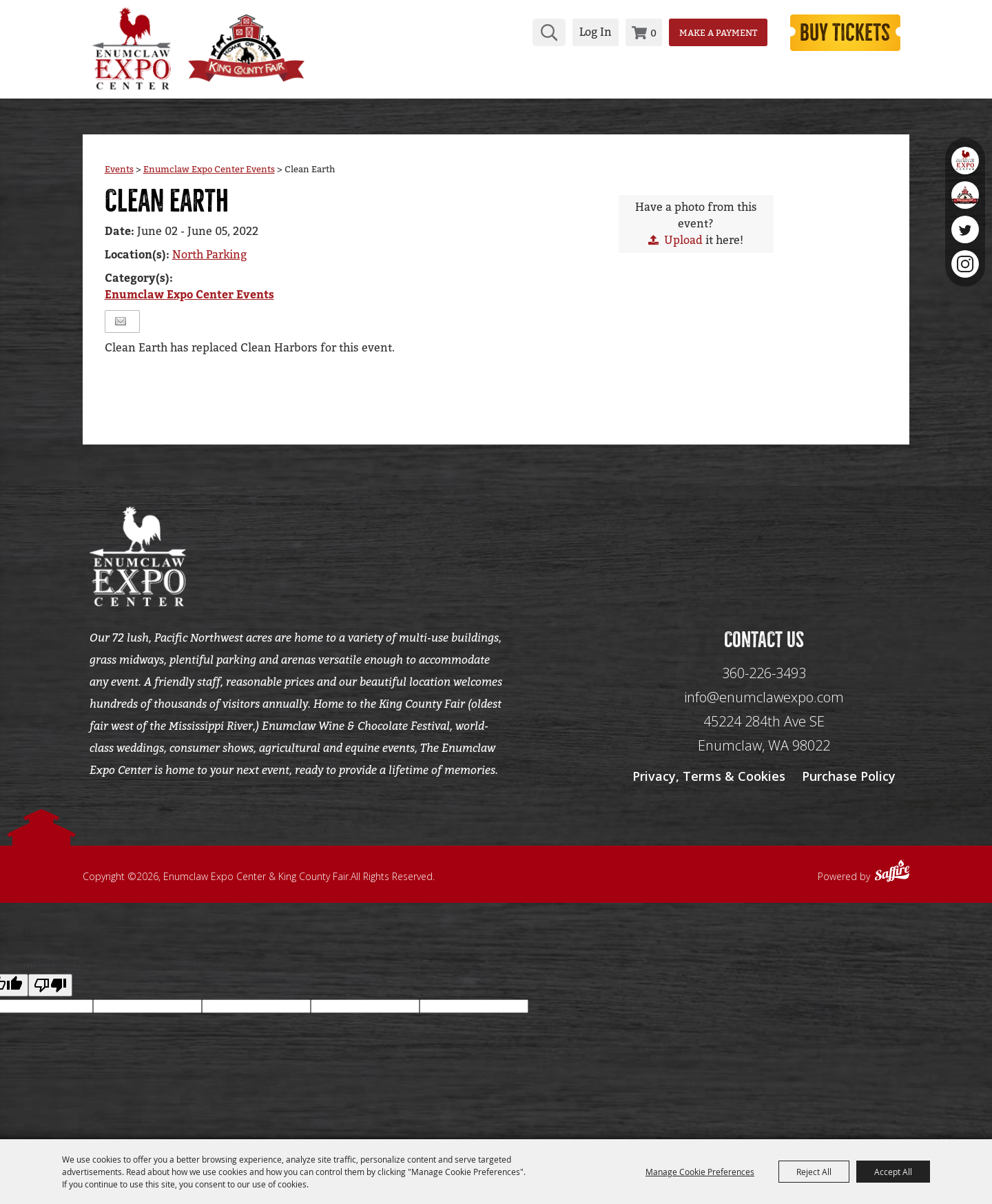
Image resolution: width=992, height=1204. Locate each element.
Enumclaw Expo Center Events (209, 172)
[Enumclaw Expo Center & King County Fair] (131, 47)
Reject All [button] (813, 1171)
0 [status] (640, 32)
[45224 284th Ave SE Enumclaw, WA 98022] (764, 744)
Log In (582, 31)
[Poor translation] (50, 996)
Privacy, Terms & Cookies (708, 787)
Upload (683, 243)
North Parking (209, 258)
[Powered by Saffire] (892, 883)
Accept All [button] (893, 1171)
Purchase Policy (849, 787)
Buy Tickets (839, 32)
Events (119, 172)
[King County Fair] (258, 47)
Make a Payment (705, 31)
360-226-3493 (764, 684)
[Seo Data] (764, 558)
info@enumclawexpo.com (764, 708)
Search (535, 31)
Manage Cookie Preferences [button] (699, 1171)
